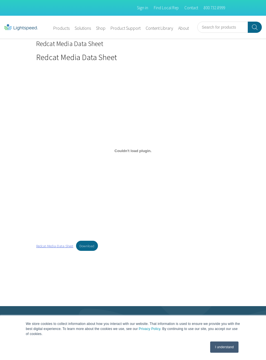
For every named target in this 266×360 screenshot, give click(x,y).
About (183, 28)
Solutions (83, 28)
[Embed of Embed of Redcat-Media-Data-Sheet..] (133, 151)
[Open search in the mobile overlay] (229, 27)
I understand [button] (224, 347)
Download (86, 246)
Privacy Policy (149, 329)
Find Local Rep (166, 7)
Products (61, 28)
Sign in (142, 7)
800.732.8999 (214, 7)
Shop (101, 28)
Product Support (126, 28)
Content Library (159, 28)
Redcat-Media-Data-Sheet (54, 246)
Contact (191, 7)
